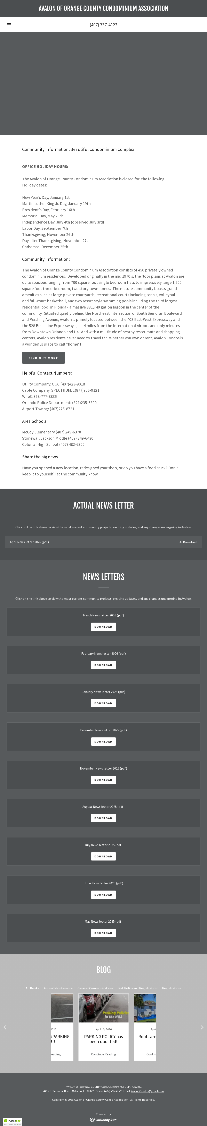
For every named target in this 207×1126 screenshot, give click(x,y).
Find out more (43, 358)
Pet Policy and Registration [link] (137, 988)
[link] (103, 10)
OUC (55, 384)
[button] (9, 25)
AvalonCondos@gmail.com (147, 1091)
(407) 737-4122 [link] (103, 25)
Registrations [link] (172, 988)
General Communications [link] (95, 988)
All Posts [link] (32, 988)
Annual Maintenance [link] (58, 988)
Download (103, 627)
